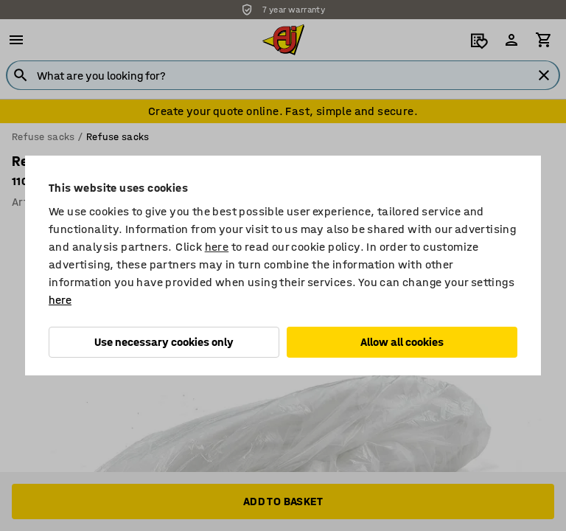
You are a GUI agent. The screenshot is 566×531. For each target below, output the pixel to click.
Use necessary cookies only (164, 342)
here (217, 247)
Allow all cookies (402, 342)
